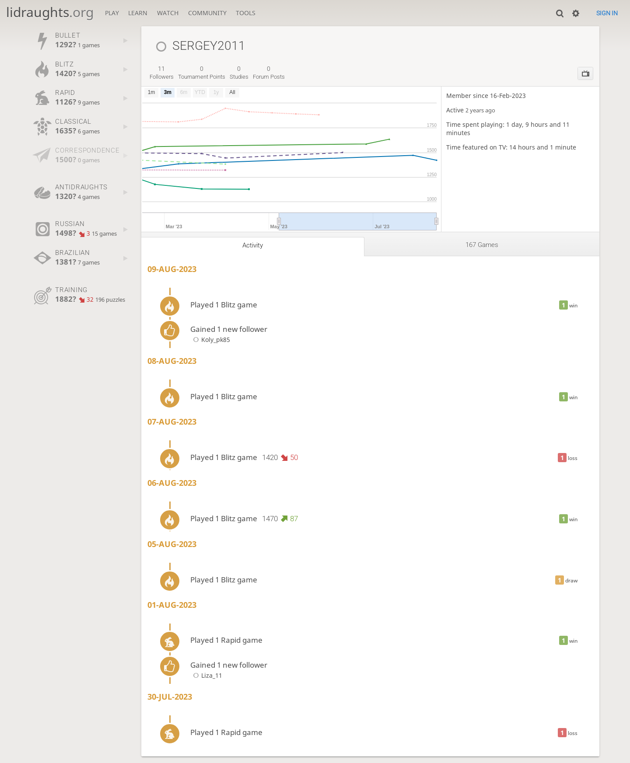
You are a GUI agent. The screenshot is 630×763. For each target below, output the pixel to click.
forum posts (269, 72)
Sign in (607, 13)
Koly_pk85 (210, 339)
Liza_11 (206, 675)
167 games (482, 245)
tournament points (201, 72)
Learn (137, 13)
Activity (252, 245)
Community (207, 13)
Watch (167, 13)
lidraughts (50, 12)
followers (162, 72)
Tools (246, 13)
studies (239, 72)
